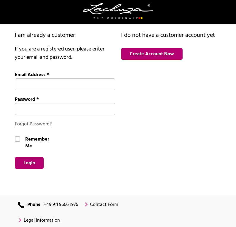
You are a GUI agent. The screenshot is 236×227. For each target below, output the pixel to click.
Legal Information (42, 220)
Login (29, 163)
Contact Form (104, 204)
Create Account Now (152, 54)
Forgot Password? (33, 124)
